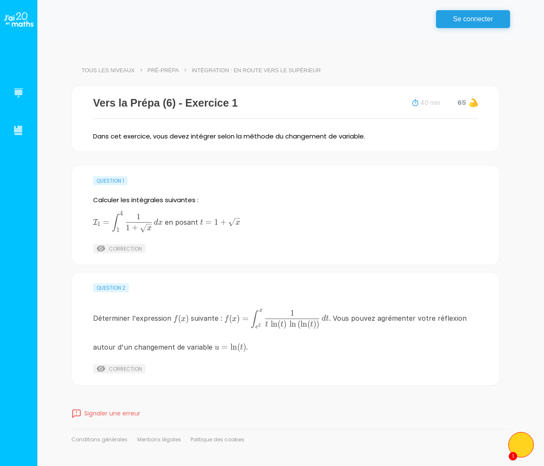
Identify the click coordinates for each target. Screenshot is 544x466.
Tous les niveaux (108, 70)
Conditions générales (99, 439)
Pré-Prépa (163, 70)
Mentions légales (159, 439)
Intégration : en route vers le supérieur (256, 70)
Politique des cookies (217, 439)
